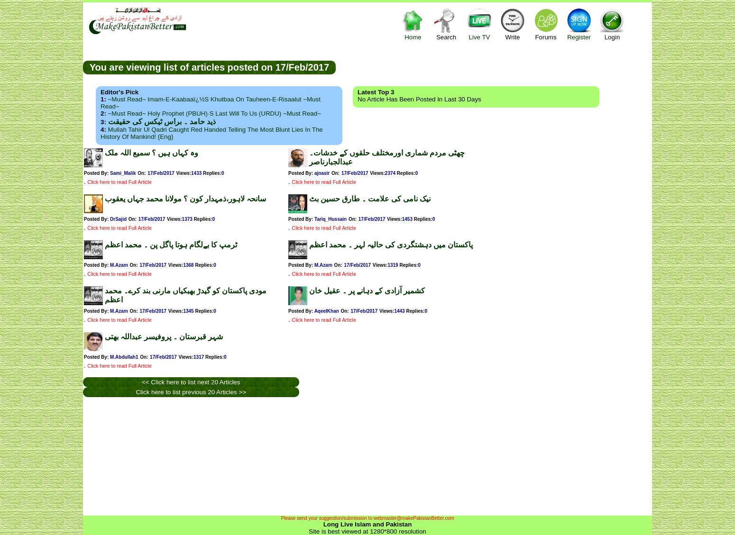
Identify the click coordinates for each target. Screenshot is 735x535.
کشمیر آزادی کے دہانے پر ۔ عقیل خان (367, 291)
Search (446, 24)
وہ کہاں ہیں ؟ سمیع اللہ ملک (151, 153)
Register (579, 24)
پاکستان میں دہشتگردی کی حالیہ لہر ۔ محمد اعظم (391, 245)
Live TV (479, 24)
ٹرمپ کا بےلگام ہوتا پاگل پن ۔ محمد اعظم (171, 245)
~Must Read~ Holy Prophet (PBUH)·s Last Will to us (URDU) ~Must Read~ (214, 113)
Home (413, 24)
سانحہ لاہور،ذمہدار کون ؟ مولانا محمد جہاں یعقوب (185, 199)
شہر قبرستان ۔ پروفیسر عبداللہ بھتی (164, 337)
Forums (546, 24)
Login (612, 24)
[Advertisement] (494, 67)
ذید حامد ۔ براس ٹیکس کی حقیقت (162, 122)
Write (512, 24)
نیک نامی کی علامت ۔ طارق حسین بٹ (370, 199)
